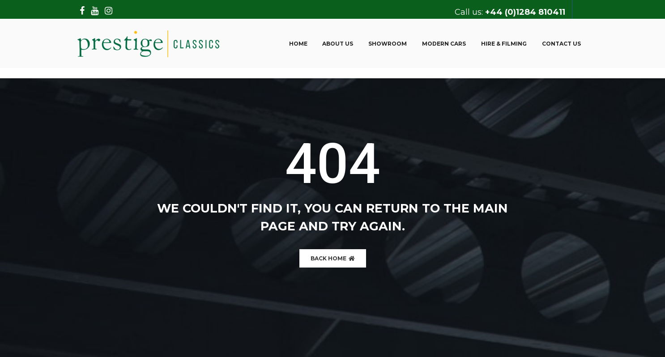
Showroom (387, 43)
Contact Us (561, 43)
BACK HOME (333, 258)
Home (298, 43)
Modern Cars (444, 43)
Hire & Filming (504, 43)
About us (337, 43)
